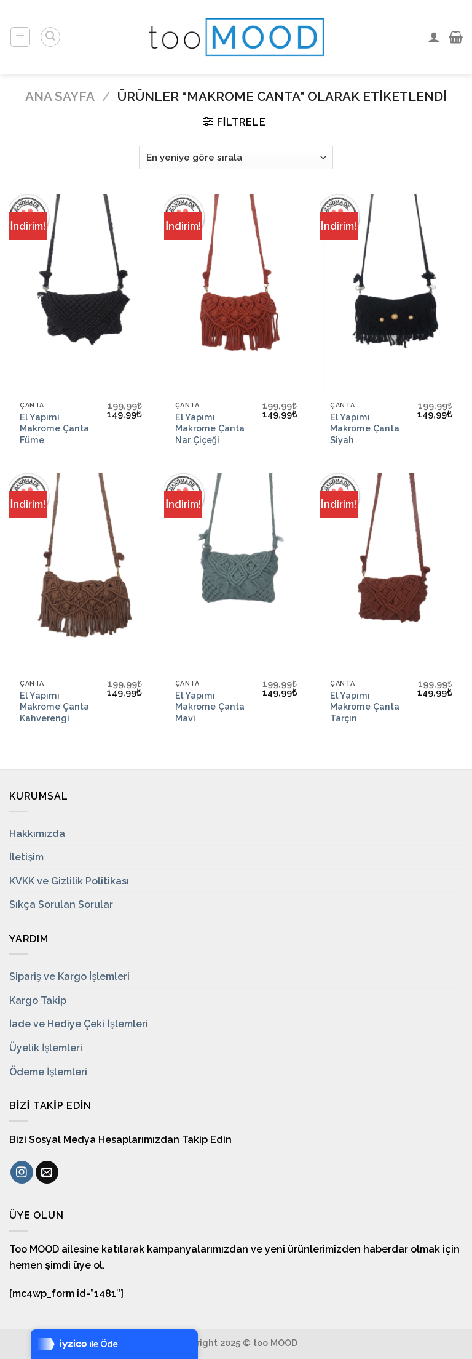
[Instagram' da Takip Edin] (21, 1172)
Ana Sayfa (60, 96)
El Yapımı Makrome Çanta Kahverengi (54, 706)
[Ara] (50, 37)
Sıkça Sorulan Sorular (61, 904)
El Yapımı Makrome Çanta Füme (54, 428)
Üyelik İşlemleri (45, 1048)
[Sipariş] (236, 158)
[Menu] (20, 37)
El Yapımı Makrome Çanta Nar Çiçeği (210, 428)
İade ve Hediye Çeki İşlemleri (78, 1024)
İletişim (26, 857)
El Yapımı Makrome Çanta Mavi (210, 706)
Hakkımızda (37, 834)
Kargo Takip (37, 1000)
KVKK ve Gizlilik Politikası (69, 881)
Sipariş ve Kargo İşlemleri (69, 976)
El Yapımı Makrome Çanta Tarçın (364, 706)
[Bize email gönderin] (47, 1172)
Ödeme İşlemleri (48, 1072)
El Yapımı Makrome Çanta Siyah (364, 428)
